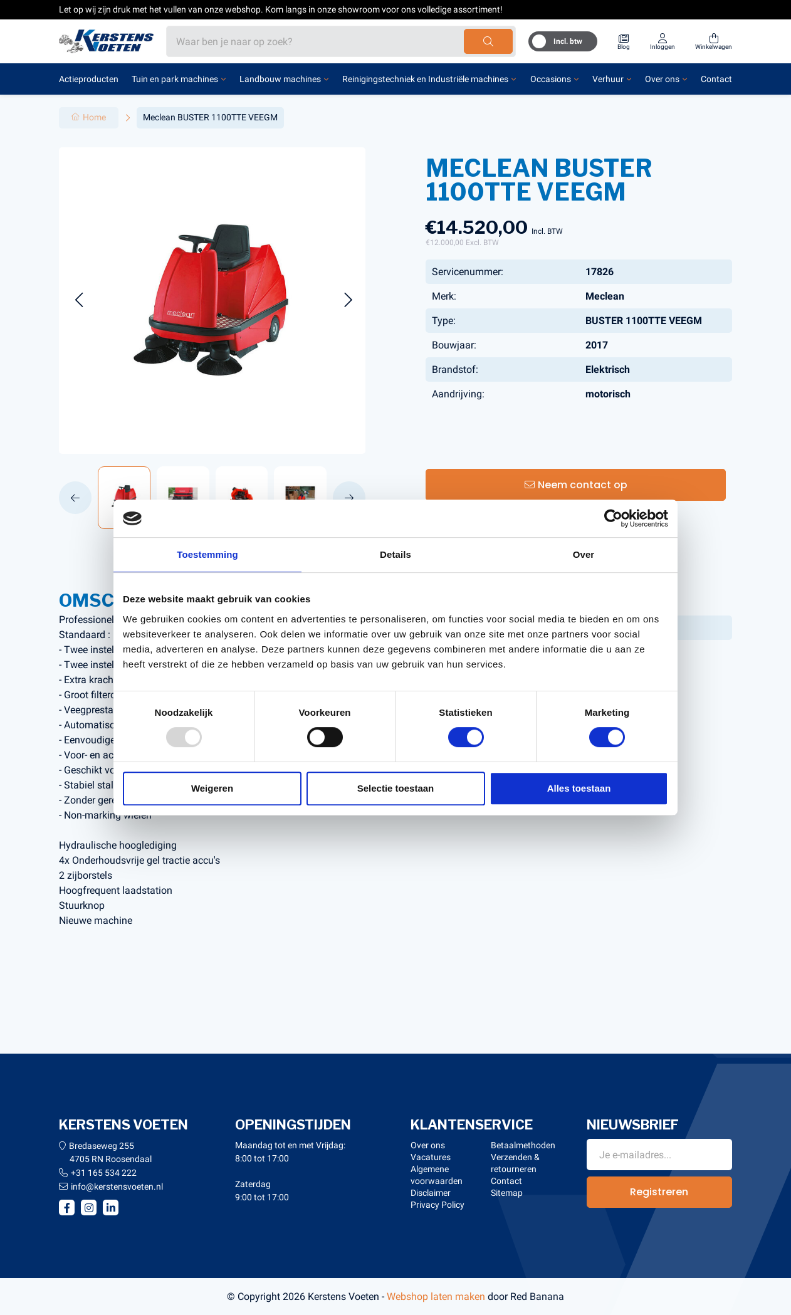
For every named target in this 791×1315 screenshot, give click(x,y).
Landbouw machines (280, 79)
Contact (716, 79)
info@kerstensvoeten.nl (117, 1186)
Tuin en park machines (175, 79)
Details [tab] (395, 554)
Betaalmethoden (523, 1145)
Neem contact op (582, 485)
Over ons (662, 79)
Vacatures (431, 1157)
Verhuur (608, 79)
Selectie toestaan (395, 788)
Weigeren (212, 788)
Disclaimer (431, 1193)
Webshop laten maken (436, 1296)
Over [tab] (584, 554)
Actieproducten (88, 79)
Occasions (550, 79)
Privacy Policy (437, 1205)
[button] (78, 300)
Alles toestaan (579, 788)
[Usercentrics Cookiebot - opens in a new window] (613, 518)
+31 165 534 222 (104, 1173)
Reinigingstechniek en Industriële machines (425, 79)
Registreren (659, 1192)
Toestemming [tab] (207, 554)
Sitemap (507, 1193)
